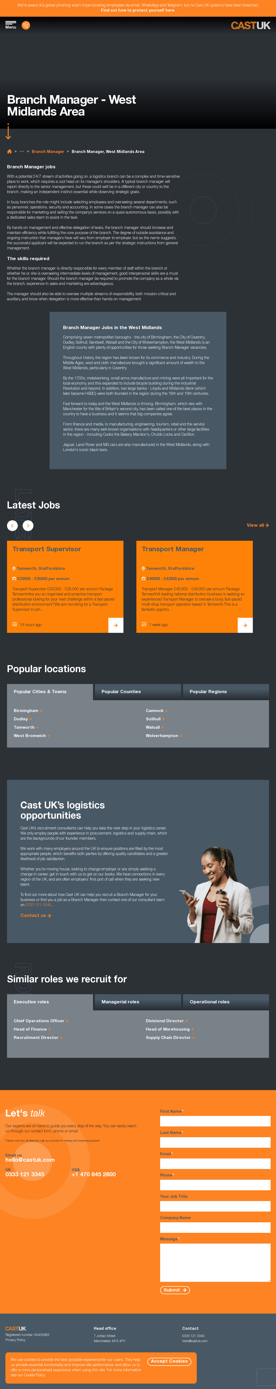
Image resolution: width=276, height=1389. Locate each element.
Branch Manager (48, 152)
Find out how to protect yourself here (137, 11)
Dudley (21, 719)
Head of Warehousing (168, 1030)
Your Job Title (215, 1203)
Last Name (215, 1139)
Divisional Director (165, 1021)
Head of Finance (30, 1030)
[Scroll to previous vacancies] (12, 525)
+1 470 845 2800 (94, 1175)
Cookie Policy (34, 1375)
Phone (215, 1181)
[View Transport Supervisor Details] (115, 625)
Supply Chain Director (168, 1038)
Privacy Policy (15, 1340)
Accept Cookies (169, 1361)
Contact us (33, 916)
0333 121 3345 (38, 905)
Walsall (153, 728)
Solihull (153, 719)
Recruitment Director (36, 1038)
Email (215, 1160)
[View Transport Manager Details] (245, 625)
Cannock (155, 711)
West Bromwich (30, 736)
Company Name (215, 1224)
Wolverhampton (162, 736)
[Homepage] (251, 25)
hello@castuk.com (30, 1160)
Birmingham (26, 711)
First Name (215, 1117)
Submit (172, 1290)
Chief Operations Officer (39, 1021)
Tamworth (24, 728)
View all (255, 526)
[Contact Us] (26, 25)
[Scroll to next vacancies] (28, 525)
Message (215, 1259)
